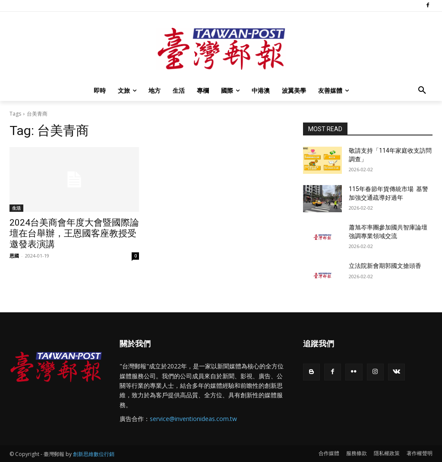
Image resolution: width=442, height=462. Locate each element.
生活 (16, 208)
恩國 (14, 255)
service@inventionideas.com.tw (193, 419)
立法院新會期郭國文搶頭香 (385, 265)
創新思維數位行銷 (93, 454)
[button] (422, 90)
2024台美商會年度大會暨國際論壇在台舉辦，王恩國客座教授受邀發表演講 (74, 233)
